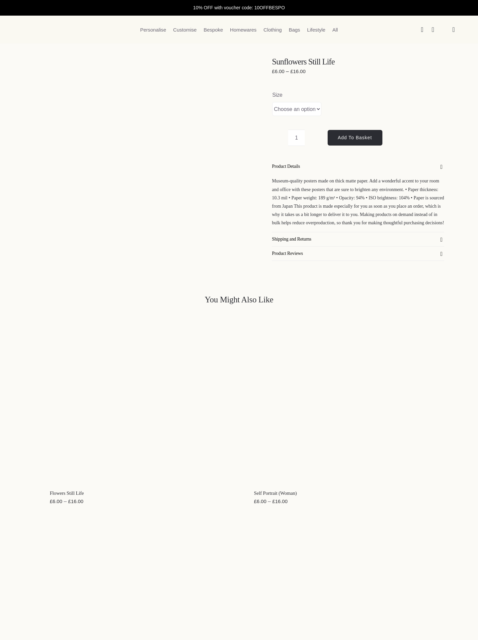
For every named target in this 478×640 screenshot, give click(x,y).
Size (277, 95)
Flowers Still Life (67, 493)
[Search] (422, 29)
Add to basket (355, 137)
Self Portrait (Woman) (275, 493)
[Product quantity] (296, 138)
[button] (358, 166)
